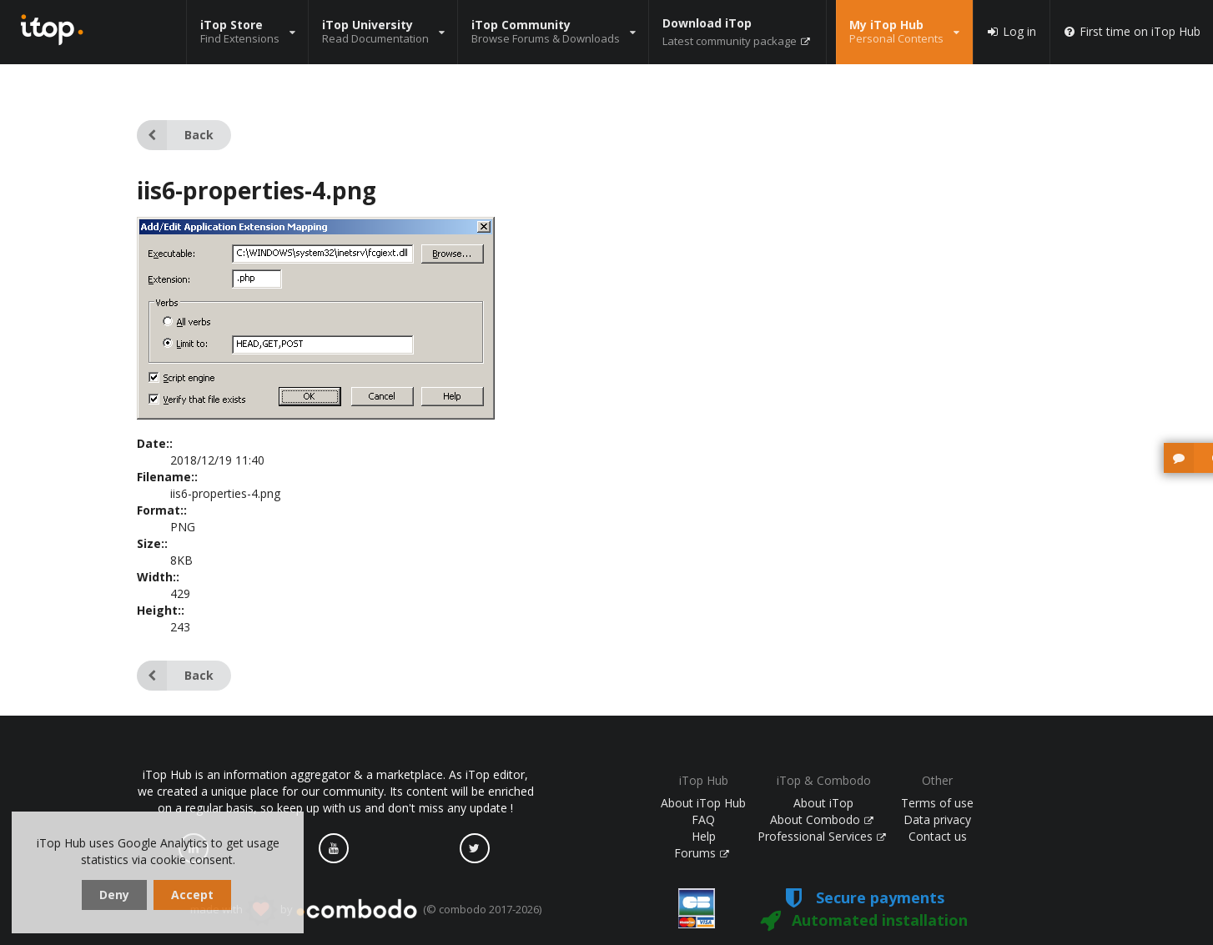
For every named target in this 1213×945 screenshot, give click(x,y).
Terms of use (937, 803)
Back (175, 135)
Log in (1011, 31)
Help (704, 836)
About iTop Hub (703, 803)
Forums (701, 853)
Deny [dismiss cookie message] (114, 894)
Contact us (937, 836)
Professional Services (821, 836)
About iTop (823, 803)
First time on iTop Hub (1131, 31)
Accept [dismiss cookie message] (192, 894)
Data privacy (937, 819)
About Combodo (821, 819)
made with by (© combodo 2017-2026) (365, 910)
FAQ (703, 819)
